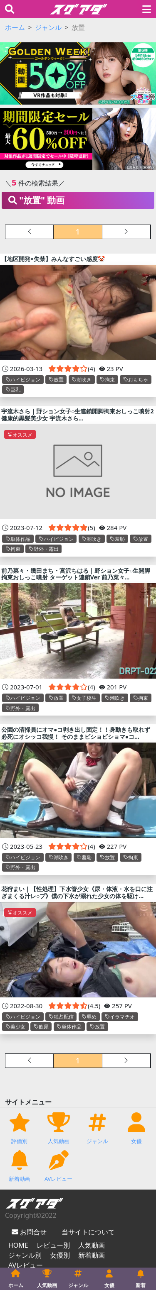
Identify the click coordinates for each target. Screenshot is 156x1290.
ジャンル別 (25, 1255)
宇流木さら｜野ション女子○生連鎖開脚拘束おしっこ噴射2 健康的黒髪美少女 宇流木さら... (77, 414)
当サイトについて (88, 1231)
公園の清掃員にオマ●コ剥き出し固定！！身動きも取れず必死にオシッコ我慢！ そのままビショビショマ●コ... (75, 733)
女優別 (60, 1255)
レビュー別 (53, 1245)
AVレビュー (25, 1265)
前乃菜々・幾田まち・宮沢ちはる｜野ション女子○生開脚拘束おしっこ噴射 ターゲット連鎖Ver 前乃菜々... (75, 574)
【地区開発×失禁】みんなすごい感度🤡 (53, 259)
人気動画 (91, 1245)
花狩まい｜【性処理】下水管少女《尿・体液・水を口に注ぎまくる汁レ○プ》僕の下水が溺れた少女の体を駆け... (77, 892)
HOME (18, 1245)
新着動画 (91, 1255)
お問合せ (32, 1231)
